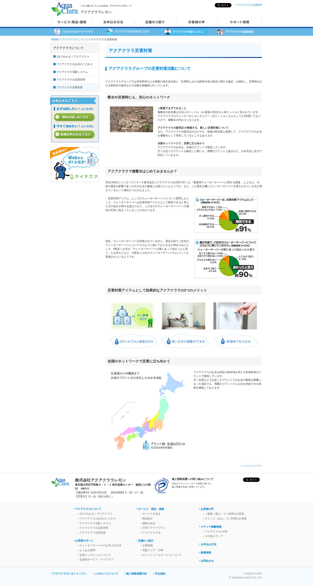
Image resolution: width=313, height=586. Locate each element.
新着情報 (206, 552)
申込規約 (160, 573)
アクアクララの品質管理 (71, 79)
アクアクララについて (75, 39)
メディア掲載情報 (211, 526)
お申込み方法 (208, 544)
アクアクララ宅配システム (72, 72)
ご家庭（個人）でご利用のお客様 (224, 513)
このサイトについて (106, 573)
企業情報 (147, 545)
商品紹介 (147, 518)
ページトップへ (253, 465)
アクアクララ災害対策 (70, 87)
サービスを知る (151, 513)
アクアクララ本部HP (249, 5)
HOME (55, 39)
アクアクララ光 (151, 532)
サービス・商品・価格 (151, 509)
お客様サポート (84, 540)
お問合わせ (207, 560)
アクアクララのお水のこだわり (75, 64)
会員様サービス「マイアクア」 (98, 559)
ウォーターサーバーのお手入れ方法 (100, 545)
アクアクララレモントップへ (70, 573)
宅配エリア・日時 (152, 550)
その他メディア (214, 536)
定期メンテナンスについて (95, 555)
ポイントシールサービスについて (161, 555)
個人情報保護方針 (136, 573)
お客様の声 (207, 509)
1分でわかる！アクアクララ (73, 56)
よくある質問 (87, 550)
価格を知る (148, 523)
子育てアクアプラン (154, 527)
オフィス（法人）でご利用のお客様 (226, 518)
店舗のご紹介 (146, 540)
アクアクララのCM (216, 531)
